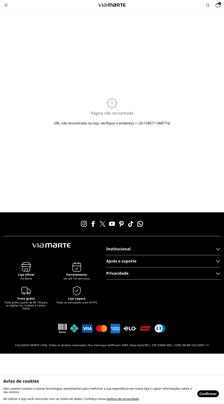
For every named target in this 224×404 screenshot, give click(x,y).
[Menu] (6, 5)
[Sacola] (218, 5)
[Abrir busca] (208, 5)
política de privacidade (123, 399)
